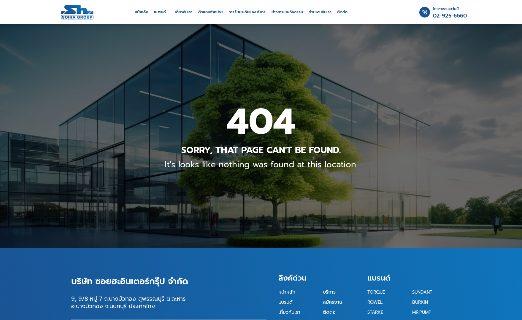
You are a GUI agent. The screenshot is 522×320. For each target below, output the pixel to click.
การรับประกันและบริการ (247, 12)
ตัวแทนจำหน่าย (210, 12)
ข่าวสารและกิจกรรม (287, 12)
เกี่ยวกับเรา (183, 12)
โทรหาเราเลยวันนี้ (446, 9)
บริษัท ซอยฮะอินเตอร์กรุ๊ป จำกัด (129, 281)
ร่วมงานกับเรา (320, 12)
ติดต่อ (342, 12)
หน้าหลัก (141, 12)
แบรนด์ (160, 12)
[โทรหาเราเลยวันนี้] (424, 12)
